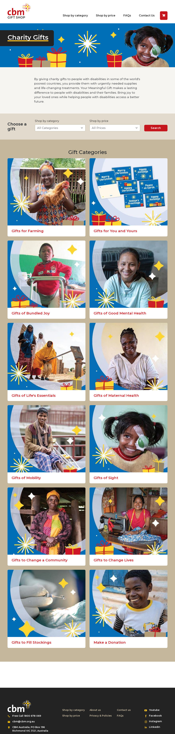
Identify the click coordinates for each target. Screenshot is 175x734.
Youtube (157, 710)
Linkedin (157, 727)
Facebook (157, 715)
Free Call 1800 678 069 (26, 715)
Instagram (157, 721)
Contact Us (147, 15)
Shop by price (105, 15)
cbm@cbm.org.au (23, 721)
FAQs (127, 15)
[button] (163, 15)
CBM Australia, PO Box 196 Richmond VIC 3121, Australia (30, 729)
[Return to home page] (19, 11)
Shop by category (75, 15)
